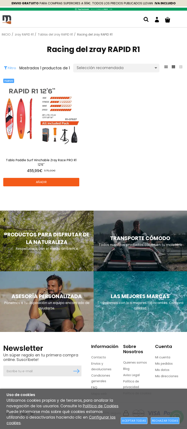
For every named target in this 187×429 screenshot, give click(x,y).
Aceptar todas (134, 421)
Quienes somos (135, 362)
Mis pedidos (164, 363)
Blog (126, 369)
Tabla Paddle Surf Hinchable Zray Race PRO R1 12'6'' (41, 162)
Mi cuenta (162, 357)
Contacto (98, 357)
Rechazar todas (165, 421)
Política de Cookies (100, 406)
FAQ (94, 387)
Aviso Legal (131, 375)
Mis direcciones (166, 376)
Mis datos (162, 370)
